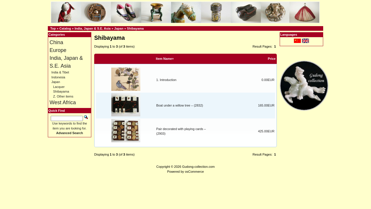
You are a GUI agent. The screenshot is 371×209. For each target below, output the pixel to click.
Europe (58, 50)
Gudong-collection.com (198, 166)
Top (53, 28)
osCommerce (194, 171)
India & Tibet (60, 72)
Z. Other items (63, 96)
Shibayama (135, 28)
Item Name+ (165, 58)
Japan (118, 28)
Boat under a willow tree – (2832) (179, 105)
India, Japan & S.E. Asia (92, 28)
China (56, 42)
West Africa (63, 102)
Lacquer (59, 87)
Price (272, 58)
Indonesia (58, 77)
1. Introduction (166, 80)
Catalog (65, 28)
